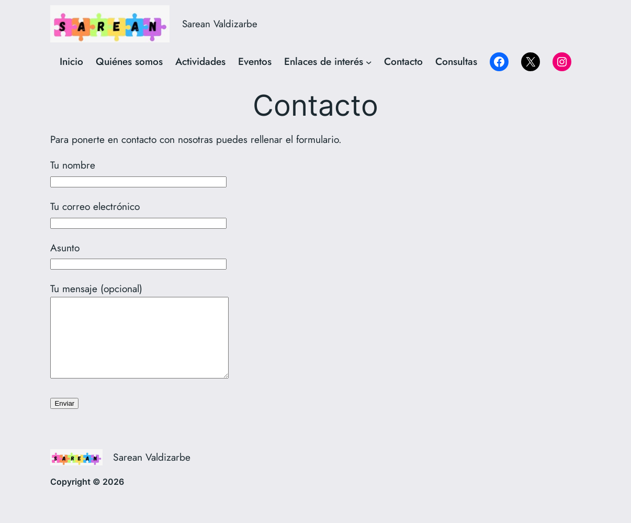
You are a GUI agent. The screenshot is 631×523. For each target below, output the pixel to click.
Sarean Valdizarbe (219, 24)
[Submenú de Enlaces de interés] (369, 62)
